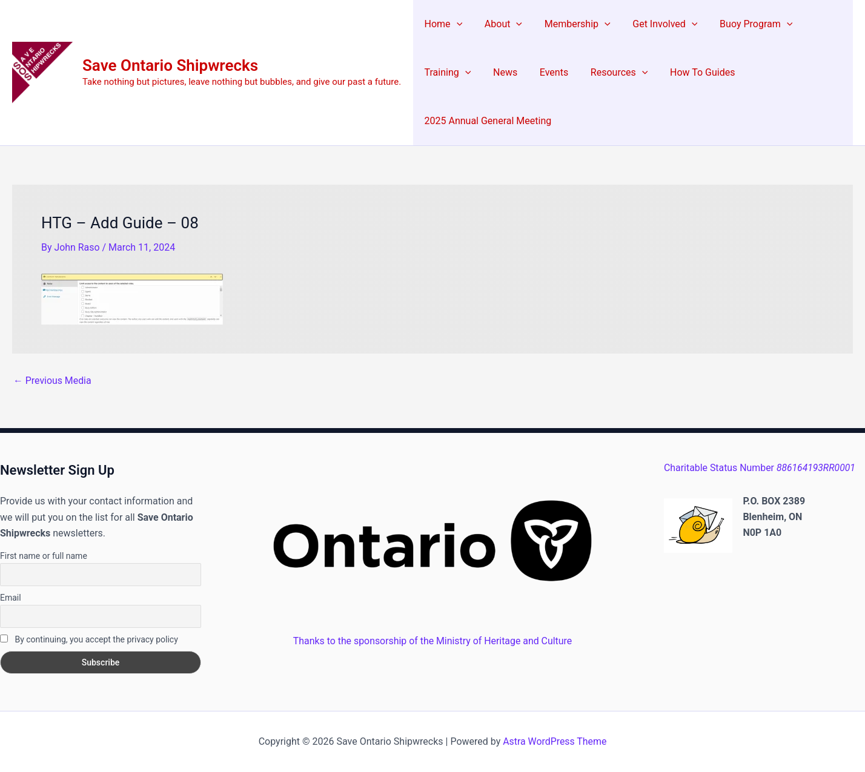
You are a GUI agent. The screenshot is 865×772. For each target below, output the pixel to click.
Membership (570, 24)
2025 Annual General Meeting (486, 121)
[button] (455, 24)
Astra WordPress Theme (555, 741)
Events (546, 72)
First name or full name (43, 556)
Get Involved (655, 24)
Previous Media (52, 381)
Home (442, 24)
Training (446, 72)
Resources (609, 72)
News (501, 72)
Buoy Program (743, 24)
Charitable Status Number (761, 467)
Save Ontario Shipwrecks (170, 65)
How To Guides (689, 72)
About (499, 24)
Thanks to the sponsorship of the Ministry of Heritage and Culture (432, 641)
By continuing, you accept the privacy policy (89, 639)
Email (10, 597)
